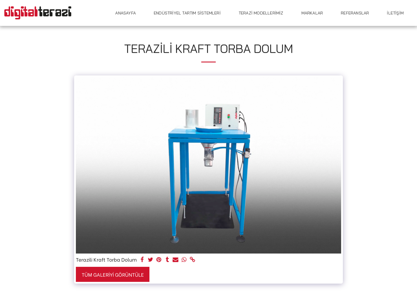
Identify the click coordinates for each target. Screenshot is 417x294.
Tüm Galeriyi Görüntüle (113, 274)
